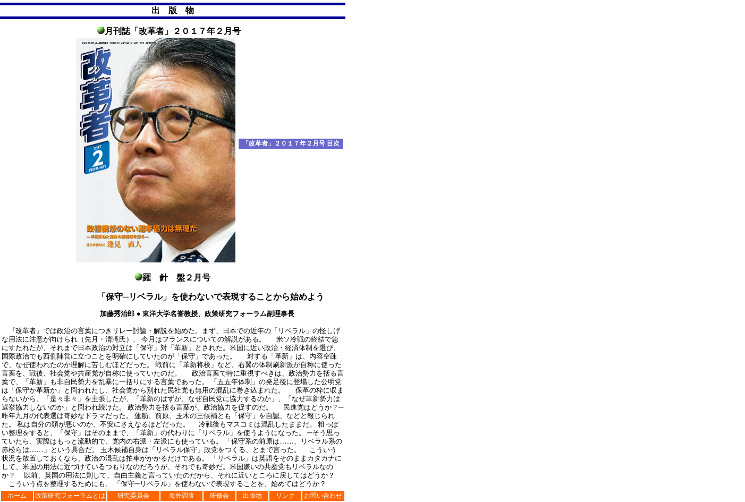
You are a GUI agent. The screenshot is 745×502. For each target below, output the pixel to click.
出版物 (252, 495)
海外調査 (181, 495)
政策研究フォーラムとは (70, 495)
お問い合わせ (323, 495)
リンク (285, 495)
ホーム (17, 495)
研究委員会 (133, 495)
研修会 (219, 495)
